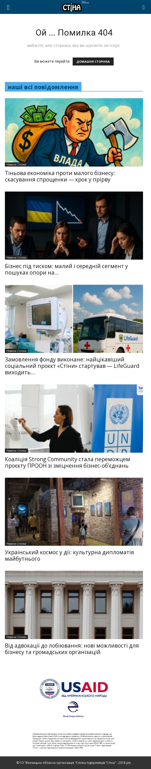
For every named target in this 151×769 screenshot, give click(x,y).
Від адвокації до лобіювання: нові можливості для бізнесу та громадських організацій (72, 649)
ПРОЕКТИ (42, 23)
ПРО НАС (17, 23)
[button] (144, 7)
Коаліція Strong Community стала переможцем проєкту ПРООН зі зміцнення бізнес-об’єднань (67, 462)
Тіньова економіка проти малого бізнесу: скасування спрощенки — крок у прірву (60, 176)
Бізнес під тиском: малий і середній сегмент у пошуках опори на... (66, 269)
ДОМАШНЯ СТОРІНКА (93, 61)
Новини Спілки (16, 164)
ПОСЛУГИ (101, 23)
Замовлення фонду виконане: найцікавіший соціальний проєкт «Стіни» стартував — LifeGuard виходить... (72, 366)
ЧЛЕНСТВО (72, 23)
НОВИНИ (125, 23)
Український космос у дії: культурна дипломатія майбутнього (69, 555)
